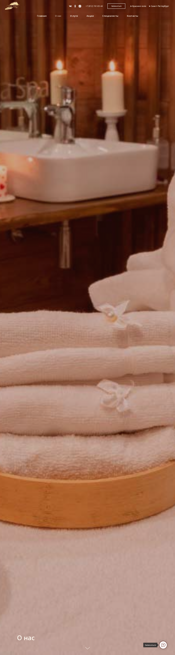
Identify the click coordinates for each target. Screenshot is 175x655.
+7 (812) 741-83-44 (94, 6)
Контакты (132, 15)
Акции (90, 15)
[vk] (70, 6)
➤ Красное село (138, 6)
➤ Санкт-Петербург (159, 6)
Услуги (74, 15)
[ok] (75, 6)
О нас (58, 15)
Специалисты (110, 15)
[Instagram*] (79, 6)
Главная (42, 15)
